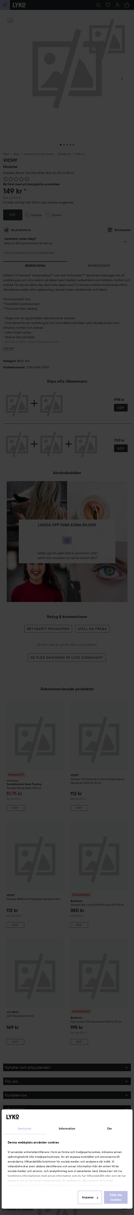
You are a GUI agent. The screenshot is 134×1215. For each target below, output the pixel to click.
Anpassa (90, 1197)
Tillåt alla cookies (115, 1197)
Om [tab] (109, 1128)
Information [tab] (67, 1128)
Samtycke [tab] (24, 1128)
